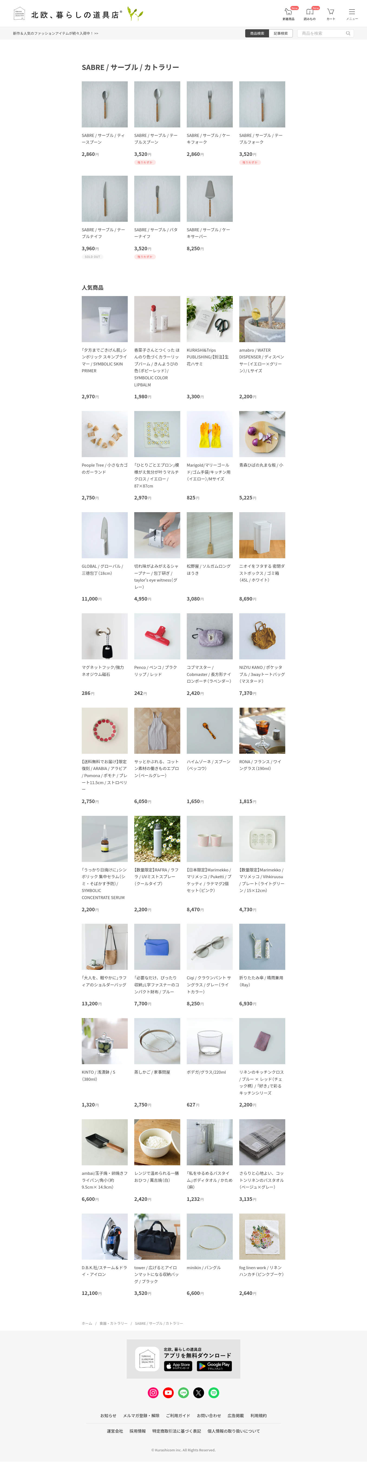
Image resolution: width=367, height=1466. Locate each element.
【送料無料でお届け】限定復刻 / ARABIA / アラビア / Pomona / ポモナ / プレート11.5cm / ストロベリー (104, 775)
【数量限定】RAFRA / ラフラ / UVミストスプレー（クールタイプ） (156, 876)
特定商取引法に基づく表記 (176, 1431)
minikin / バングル (204, 1267)
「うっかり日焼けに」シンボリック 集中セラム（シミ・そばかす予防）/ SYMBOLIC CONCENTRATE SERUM (104, 883)
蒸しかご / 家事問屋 (152, 1072)
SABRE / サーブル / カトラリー (159, 1323)
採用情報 (138, 1431)
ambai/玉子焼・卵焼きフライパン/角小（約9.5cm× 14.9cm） (105, 1180)
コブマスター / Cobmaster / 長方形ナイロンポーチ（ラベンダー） (209, 674)
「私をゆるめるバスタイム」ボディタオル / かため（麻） (210, 1180)
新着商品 (288, 19)
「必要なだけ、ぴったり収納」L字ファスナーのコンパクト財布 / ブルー (156, 984)
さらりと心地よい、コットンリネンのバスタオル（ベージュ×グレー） (261, 1180)
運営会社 (115, 1431)
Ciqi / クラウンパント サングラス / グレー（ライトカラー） (209, 984)
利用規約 (258, 1415)
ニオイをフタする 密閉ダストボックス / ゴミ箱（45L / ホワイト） (262, 573)
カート (330, 19)
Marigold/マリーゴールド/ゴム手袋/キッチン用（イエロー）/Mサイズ (209, 472)
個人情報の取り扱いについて (234, 1431)
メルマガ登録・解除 (141, 1415)
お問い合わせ (209, 1415)
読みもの (310, 19)
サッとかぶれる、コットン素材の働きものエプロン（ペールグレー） (156, 768)
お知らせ (108, 1415)
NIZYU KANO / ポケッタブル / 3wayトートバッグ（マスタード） (262, 674)
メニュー (352, 18)
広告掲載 (236, 1415)
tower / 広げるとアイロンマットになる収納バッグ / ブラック (156, 1274)
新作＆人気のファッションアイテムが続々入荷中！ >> (55, 33)
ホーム (87, 1323)
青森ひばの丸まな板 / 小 (261, 465)
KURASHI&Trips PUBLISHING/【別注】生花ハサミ (208, 357)
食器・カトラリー (114, 1323)
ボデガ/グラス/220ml (206, 1072)
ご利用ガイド (178, 1415)
